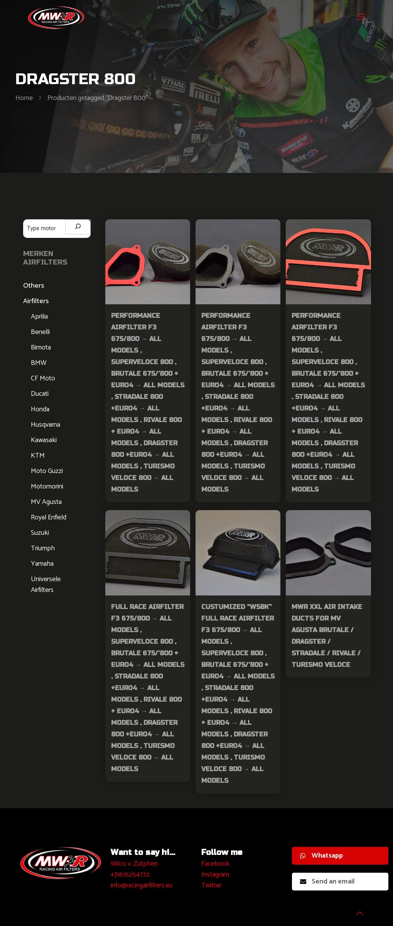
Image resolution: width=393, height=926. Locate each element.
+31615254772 (130, 874)
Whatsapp (321, 856)
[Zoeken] (78, 226)
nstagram (216, 874)
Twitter (211, 885)
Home (24, 98)
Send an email (327, 881)
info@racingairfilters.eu (141, 885)
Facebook (215, 864)
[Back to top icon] (356, 910)
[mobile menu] (361, 17)
